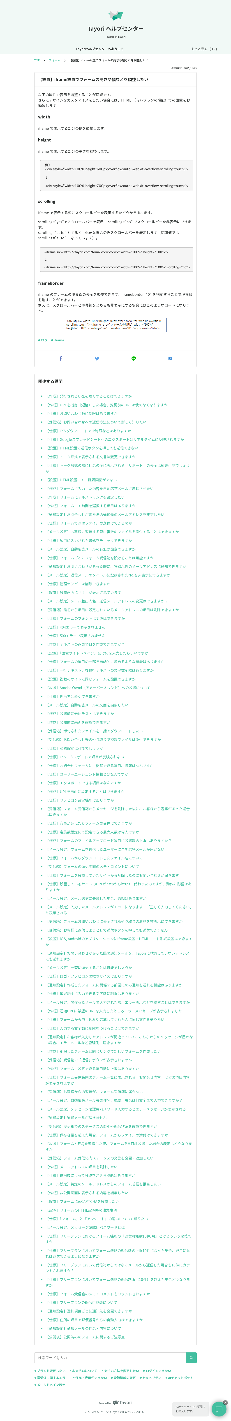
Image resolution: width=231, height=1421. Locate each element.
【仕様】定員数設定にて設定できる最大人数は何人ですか (92, 832)
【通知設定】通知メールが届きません (76, 1117)
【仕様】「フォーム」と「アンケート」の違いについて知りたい (96, 1218)
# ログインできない (157, 1370)
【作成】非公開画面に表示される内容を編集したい (86, 1192)
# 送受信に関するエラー (51, 1377)
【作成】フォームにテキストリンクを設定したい (85, 497)
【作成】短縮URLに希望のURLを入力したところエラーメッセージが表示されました (113, 1011)
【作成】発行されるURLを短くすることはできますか (88, 396)
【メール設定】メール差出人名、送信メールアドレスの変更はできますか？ (106, 601)
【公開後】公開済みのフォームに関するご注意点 (85, 1337)
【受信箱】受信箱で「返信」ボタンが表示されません (88, 1059)
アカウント (152, 48)
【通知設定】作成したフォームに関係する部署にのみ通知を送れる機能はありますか (113, 985)
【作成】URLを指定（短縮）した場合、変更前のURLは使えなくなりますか (106, 404)
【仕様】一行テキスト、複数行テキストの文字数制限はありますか (99, 670)
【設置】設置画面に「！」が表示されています (83, 592)
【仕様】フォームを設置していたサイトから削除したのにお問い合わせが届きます (112, 875)
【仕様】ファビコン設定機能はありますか (79, 800)
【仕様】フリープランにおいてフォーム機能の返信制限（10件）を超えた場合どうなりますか (117, 1282)
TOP (37, 60)
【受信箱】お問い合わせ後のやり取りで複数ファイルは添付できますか (103, 739)
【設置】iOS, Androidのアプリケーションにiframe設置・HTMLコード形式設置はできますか (118, 941)
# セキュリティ (150, 1377)
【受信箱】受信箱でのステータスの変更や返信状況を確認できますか (101, 1126)
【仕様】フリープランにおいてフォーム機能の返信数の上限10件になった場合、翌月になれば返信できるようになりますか (117, 1253)
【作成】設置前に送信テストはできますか (79, 713)
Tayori (115, 1412)
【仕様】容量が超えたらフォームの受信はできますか (88, 823)
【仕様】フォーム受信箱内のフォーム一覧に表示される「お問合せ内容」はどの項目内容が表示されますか (117, 1080)
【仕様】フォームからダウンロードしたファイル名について (94, 858)
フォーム (54, 60)
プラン (171, 48)
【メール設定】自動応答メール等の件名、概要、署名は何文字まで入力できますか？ (113, 1100)
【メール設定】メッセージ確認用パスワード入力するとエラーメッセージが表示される (115, 1109)
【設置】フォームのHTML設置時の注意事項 (81, 1210)
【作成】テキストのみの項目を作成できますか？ (85, 644)
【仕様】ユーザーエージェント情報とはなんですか (86, 774)
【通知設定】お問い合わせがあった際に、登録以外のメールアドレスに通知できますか (115, 566)
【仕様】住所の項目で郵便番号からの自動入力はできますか (94, 1319)
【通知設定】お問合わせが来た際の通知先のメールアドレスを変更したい (104, 514)
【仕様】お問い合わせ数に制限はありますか (81, 413)
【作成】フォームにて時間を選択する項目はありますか (90, 505)
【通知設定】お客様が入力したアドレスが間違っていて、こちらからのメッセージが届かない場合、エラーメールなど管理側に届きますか (119, 1039)
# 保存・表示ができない (90, 1377)
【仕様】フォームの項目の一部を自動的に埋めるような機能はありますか (104, 661)
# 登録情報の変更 (123, 1377)
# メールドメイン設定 (49, 1384)
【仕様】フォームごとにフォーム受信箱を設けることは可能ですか (99, 557)
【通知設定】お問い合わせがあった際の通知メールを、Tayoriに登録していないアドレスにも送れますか (117, 956)
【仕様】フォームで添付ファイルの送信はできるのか (88, 523)
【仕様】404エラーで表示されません (75, 627)
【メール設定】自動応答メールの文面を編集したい (86, 705)
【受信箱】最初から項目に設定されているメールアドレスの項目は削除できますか (112, 609)
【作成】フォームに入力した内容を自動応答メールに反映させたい (99, 488)
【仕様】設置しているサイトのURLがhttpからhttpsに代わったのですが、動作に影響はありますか (118, 886)
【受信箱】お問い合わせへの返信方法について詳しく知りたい (95, 422)
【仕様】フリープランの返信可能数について (81, 1302)
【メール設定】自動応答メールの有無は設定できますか (90, 549)
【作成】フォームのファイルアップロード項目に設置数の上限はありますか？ (108, 840)
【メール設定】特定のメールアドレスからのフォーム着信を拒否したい (103, 1184)
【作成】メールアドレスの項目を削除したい (81, 1166)
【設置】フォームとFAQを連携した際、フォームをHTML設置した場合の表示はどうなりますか (118, 1146)
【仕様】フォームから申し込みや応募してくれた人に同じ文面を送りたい (104, 1019)
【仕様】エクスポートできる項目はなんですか (83, 782)
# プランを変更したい (49, 1370)
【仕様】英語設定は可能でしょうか (74, 748)
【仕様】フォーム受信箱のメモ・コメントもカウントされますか (97, 1293)
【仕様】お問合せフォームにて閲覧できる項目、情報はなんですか (99, 765)
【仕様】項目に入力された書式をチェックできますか (88, 540)
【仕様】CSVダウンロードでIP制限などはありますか (88, 430)
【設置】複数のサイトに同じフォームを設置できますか (90, 679)
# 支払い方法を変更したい (120, 1370)
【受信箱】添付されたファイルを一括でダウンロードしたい (94, 731)
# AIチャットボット (179, 1377)
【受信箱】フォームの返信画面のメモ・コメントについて (92, 866)
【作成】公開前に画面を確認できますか (77, 722)
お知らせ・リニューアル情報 (98, 48)
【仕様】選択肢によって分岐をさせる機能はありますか (90, 1175)
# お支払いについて (83, 1370)
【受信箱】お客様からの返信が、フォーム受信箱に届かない (94, 1091)
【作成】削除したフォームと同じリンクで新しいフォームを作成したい (103, 1051)
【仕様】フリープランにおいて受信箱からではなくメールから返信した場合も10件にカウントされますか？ (117, 1267)
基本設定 (131, 48)
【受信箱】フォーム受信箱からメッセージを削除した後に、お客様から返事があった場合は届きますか (117, 811)
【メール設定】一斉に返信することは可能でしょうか (88, 967)
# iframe (57, 340)
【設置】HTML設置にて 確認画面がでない (81, 479)
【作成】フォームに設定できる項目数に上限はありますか (92, 1068)
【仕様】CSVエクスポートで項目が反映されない (84, 756)
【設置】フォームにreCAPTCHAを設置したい (82, 1201)
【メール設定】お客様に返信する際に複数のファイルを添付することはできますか (112, 531)
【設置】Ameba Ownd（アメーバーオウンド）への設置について (97, 687)
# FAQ (42, 340)
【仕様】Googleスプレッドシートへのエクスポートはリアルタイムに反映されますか (114, 439)
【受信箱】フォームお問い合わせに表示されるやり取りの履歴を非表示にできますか (113, 921)
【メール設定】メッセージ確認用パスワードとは (85, 1227)
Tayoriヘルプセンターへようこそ (48, 48)
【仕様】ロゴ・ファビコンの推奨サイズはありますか (88, 976)
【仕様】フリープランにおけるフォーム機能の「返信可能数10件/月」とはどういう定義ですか (118, 1239)
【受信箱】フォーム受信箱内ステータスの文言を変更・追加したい (99, 1158)
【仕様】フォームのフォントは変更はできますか (85, 618)
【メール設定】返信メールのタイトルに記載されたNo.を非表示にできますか (107, 575)
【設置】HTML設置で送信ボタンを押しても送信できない (91, 448)
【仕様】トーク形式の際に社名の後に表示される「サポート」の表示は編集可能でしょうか (117, 468)
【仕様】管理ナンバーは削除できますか (77, 583)
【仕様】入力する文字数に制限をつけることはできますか (92, 1028)
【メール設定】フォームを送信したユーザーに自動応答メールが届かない (104, 849)
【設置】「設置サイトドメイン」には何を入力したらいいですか (96, 653)
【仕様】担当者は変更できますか (72, 696)
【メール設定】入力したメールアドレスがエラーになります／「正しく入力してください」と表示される (118, 909)
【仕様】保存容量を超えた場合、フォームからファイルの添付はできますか (106, 1135)
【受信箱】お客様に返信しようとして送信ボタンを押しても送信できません (106, 930)
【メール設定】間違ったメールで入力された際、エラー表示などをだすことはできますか (117, 1002)
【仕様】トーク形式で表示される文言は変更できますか (90, 456)
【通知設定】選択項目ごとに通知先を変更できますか (88, 1311)
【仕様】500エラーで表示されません (75, 635)
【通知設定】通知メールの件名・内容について (83, 1328)
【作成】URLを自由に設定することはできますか (85, 791)
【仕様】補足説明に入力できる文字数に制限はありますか (92, 993)
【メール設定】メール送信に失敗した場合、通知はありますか (95, 898)
